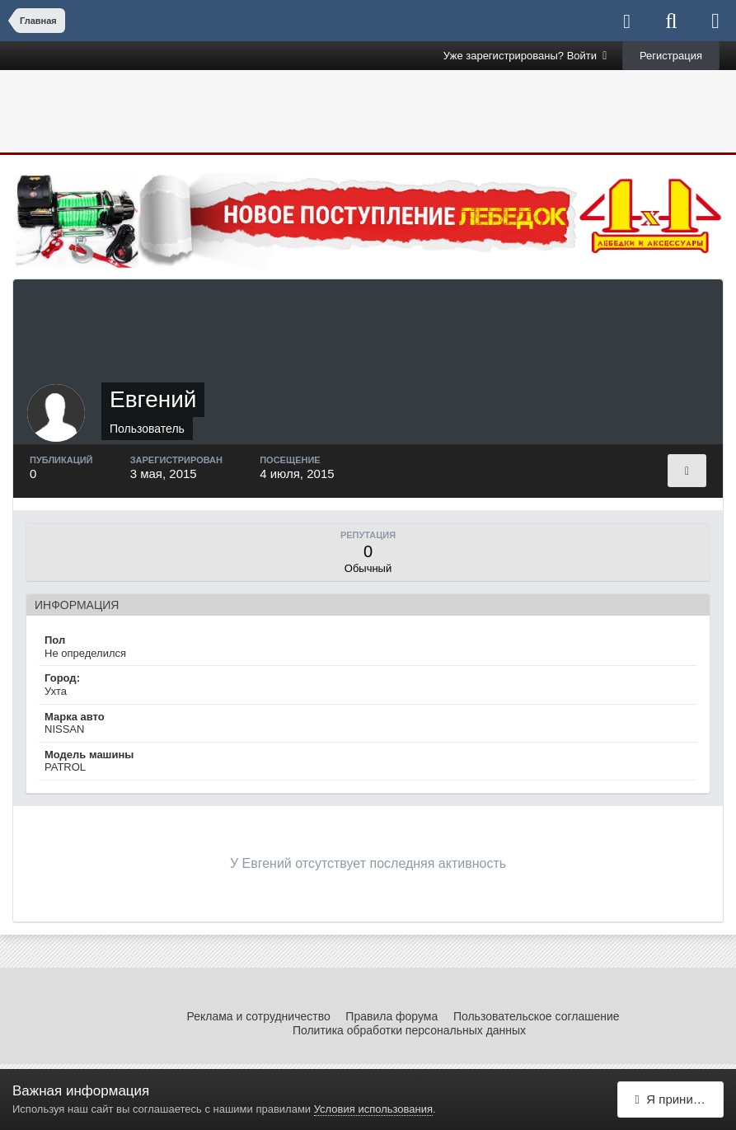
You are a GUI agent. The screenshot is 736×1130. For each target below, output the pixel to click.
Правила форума (391, 1016)
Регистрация (671, 55)
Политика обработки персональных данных (409, 1030)
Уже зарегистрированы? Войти (525, 55)
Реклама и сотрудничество (258, 1016)
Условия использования (373, 1109)
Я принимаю (676, 1099)
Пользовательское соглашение (536, 1016)
